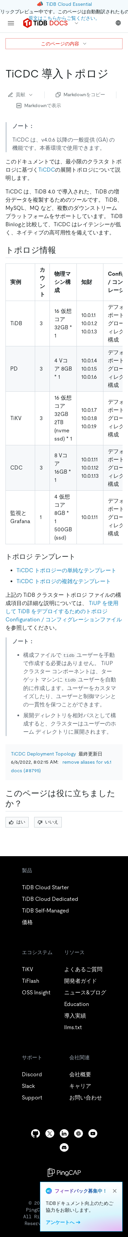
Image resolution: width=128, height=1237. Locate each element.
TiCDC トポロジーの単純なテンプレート (66, 570)
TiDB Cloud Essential (69, 4)
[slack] (78, 1133)
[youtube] (93, 1133)
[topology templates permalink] (81, 556)
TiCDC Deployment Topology (43, 754)
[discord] (64, 1147)
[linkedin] (64, 1133)
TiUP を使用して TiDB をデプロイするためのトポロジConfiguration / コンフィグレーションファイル (63, 611)
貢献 (20, 94)
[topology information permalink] (61, 250)
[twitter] (50, 1133)
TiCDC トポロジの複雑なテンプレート (63, 581)
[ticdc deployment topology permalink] (114, 73)
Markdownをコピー (80, 94)
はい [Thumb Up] (17, 821)
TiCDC (46, 170)
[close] (114, 1191)
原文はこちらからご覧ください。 (64, 18)
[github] (35, 1133)
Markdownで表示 (38, 105)
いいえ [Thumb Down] (48, 821)
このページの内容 (64, 43)
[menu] (11, 23)
